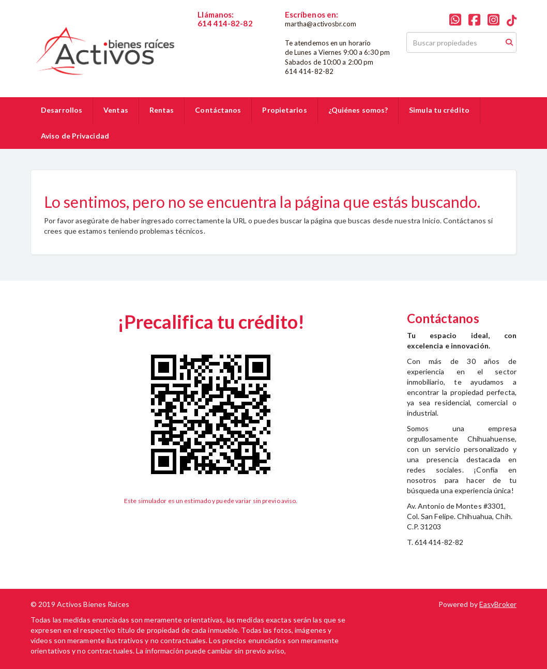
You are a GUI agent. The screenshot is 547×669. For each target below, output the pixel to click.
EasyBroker (497, 604)
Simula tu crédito (439, 109)
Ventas (115, 109)
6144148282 (218, 32)
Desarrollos (61, 109)
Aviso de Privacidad (75, 135)
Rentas (161, 109)
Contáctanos (218, 109)
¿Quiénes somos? (358, 109)
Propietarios (284, 109)
